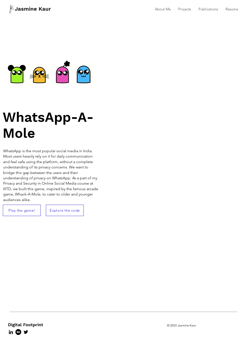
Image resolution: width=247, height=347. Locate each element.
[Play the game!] (22, 210)
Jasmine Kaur (33, 9)
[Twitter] (26, 332)
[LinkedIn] (11, 332)
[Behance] (18, 332)
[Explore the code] (65, 210)
